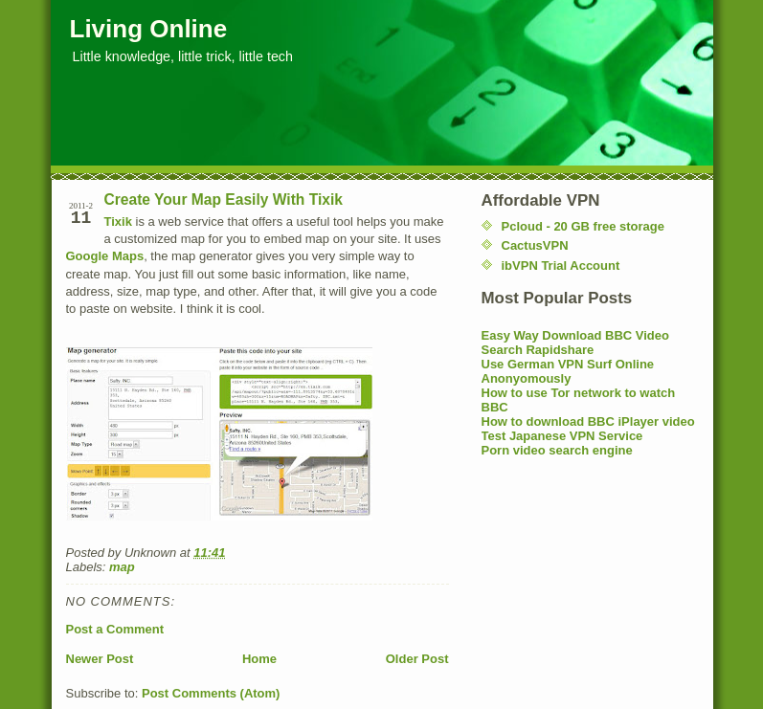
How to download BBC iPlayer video (588, 421)
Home (259, 659)
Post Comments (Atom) (211, 693)
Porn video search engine (557, 450)
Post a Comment (115, 629)
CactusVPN (535, 245)
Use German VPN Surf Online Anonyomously (568, 371)
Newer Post (100, 659)
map (122, 567)
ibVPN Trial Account (561, 265)
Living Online (149, 28)
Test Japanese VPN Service (562, 436)
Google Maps (105, 256)
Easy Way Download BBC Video (576, 335)
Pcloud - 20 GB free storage (583, 226)
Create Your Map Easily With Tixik (223, 199)
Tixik (118, 221)
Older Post (417, 659)
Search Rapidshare (538, 350)
